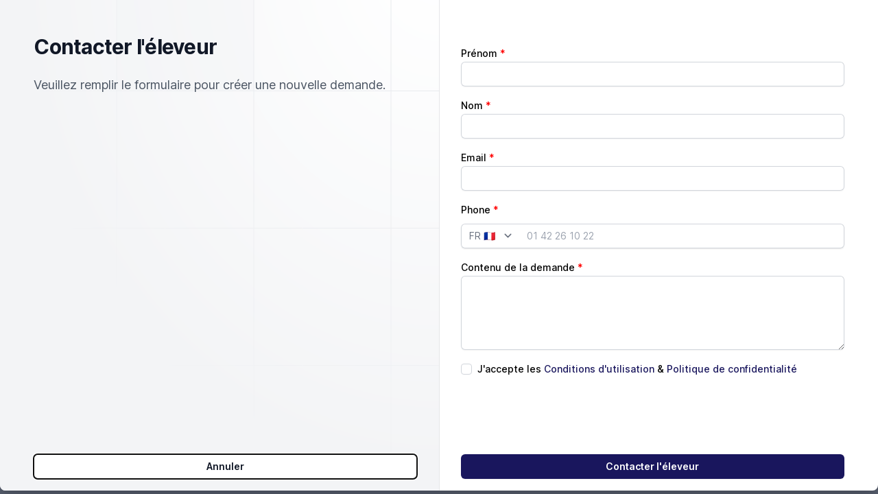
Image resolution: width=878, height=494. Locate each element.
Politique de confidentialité (732, 345)
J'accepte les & (637, 345)
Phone (475, 186)
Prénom (479, 30)
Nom (472, 82)
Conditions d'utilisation (599, 345)
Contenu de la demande (518, 244)
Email (473, 134)
